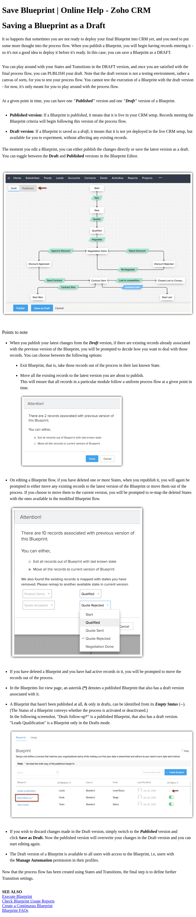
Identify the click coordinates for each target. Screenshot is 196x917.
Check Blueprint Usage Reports (28, 901)
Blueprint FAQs (15, 910)
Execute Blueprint (17, 896)
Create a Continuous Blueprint (27, 906)
